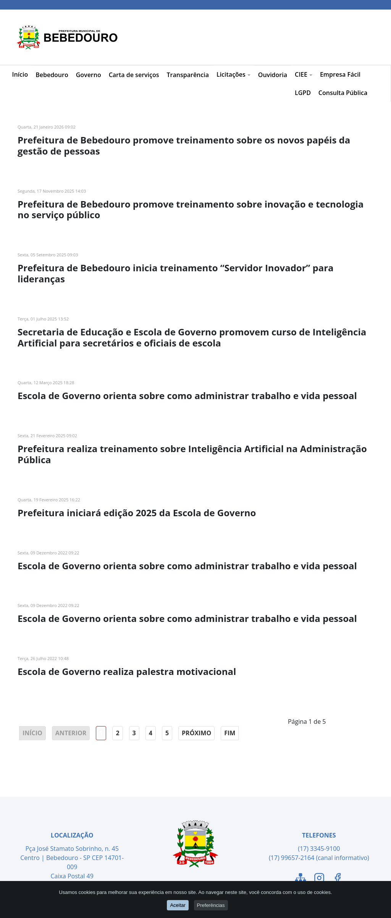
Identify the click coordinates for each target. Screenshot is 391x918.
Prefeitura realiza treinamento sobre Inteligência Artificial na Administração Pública (192, 454)
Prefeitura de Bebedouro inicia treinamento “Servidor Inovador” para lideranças (176, 273)
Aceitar (177, 905)
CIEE (303, 74)
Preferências (211, 905)
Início (20, 74)
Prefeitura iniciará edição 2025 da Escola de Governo (137, 512)
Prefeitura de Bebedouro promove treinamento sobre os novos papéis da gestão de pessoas (184, 145)
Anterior (70, 733)
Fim (229, 733)
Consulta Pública (342, 93)
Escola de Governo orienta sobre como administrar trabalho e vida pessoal (187, 395)
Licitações (233, 74)
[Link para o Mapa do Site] (300, 879)
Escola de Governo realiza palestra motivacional (127, 671)
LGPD (303, 93)
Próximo (196, 733)
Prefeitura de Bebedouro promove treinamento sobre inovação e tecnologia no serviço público (191, 209)
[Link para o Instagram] (319, 879)
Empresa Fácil (340, 74)
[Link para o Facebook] (337, 879)
